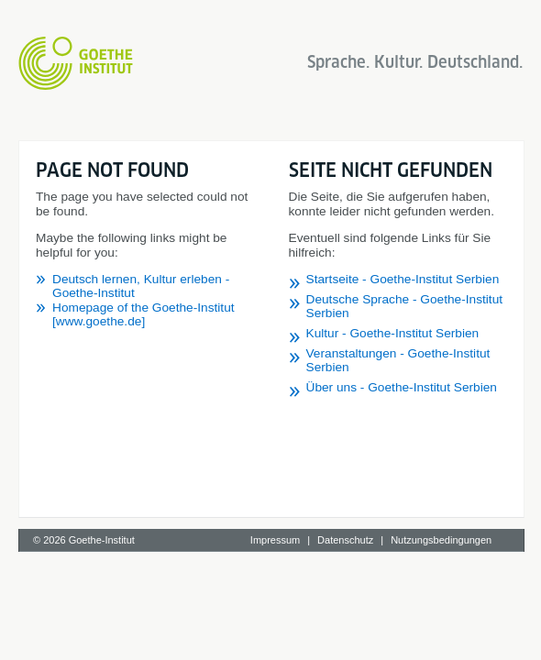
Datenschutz (345, 638)
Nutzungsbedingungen (441, 638)
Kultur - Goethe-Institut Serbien (139, 494)
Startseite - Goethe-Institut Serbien (150, 454)
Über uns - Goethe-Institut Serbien (148, 535)
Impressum (275, 638)
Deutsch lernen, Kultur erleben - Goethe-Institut (183, 250)
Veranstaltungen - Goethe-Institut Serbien (168, 515)
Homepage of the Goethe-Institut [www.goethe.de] (191, 264)
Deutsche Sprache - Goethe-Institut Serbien (175, 474)
